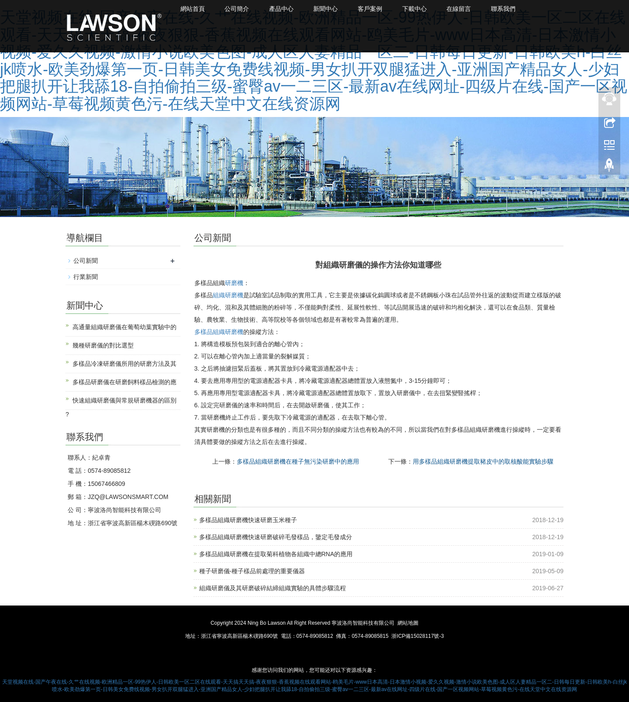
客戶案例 (378, 8)
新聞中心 (332, 8)
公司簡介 (240, 8)
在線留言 (471, 8)
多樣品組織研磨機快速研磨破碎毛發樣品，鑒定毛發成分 (275, 536)
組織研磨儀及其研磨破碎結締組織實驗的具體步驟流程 (272, 588)
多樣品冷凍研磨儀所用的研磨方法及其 (124, 363)
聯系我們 (517, 8)
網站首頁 (193, 8)
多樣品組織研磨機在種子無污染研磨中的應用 (298, 461)
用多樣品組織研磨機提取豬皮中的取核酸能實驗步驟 (483, 461)
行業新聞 (85, 276)
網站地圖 (407, 623)
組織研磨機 (228, 295)
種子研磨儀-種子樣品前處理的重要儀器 (252, 571)
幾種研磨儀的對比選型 (103, 345)
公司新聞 (85, 260)
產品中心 (286, 8)
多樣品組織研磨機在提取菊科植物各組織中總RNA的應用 (276, 554)
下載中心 (425, 8)
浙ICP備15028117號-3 (417, 636)
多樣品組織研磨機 (218, 331)
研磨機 (234, 282)
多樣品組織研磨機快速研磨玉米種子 (248, 519)
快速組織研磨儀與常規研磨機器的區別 (124, 400)
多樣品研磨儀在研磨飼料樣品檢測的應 (124, 382)
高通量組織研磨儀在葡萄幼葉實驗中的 (124, 326)
